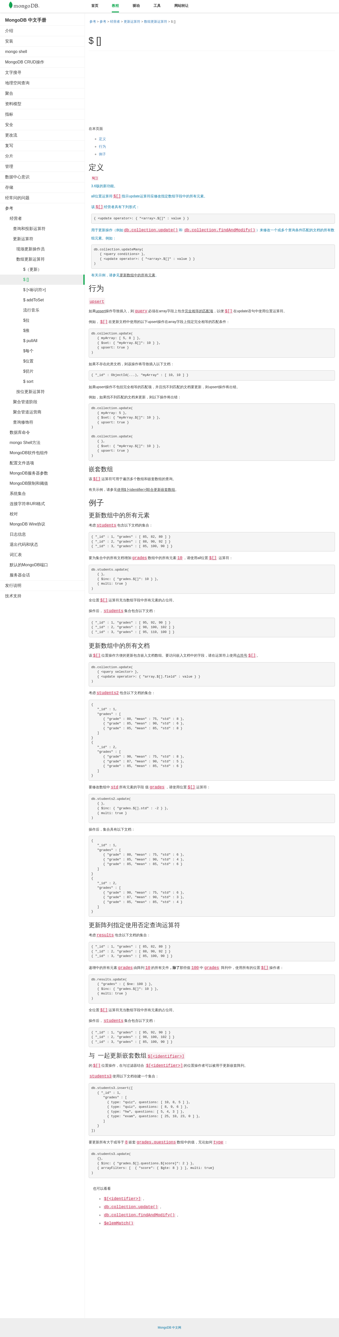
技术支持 (13, 596)
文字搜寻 (13, 72)
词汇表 (13, 554)
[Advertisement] (43, 680)
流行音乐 (22, 310)
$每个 (19, 351)
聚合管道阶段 (21, 402)
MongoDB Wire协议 (25, 524)
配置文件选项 (19, 463)
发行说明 (13, 585)
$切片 (19, 371)
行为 (102, 146)
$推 (17, 330)
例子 (102, 154)
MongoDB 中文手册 (25, 20)
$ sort (19, 381)
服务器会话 (17, 575)
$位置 (19, 361)
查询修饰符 (19, 422)
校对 (11, 514)
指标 (9, 114)
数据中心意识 (17, 177)
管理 (9, 166)
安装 (9, 41)
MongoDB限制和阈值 (26, 483)
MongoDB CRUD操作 (24, 62)
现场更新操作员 (25, 249)
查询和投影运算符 (25, 228)
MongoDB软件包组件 (26, 453)
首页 (94, 6)
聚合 (9, 93)
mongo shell (16, 51)
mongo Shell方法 (22, 442)
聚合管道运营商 (23, 412)
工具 (157, 6)
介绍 (9, 31)
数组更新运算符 (25, 259)
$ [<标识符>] (25, 290)
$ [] (17, 279)
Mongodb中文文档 (28, 6)
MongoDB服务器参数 (26, 473)
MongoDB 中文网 (169, 1327)
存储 (9, 187)
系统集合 (15, 493)
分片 (9, 156)
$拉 (17, 320)
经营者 (13, 218)
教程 (115, 6)
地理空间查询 (17, 83)
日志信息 (15, 534)
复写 (9, 145)
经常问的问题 (17, 198)
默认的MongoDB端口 (26, 565)
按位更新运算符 (25, 391)
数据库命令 (17, 432)
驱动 (136, 6)
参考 (9, 208)
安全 (9, 125)
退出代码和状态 (21, 544)
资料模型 (13, 104)
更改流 (11, 135)
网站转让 (181, 6)
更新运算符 (19, 239)
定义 (102, 139)
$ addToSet (24, 300)
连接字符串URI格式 (25, 504)
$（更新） (23, 269)
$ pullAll (21, 341)
